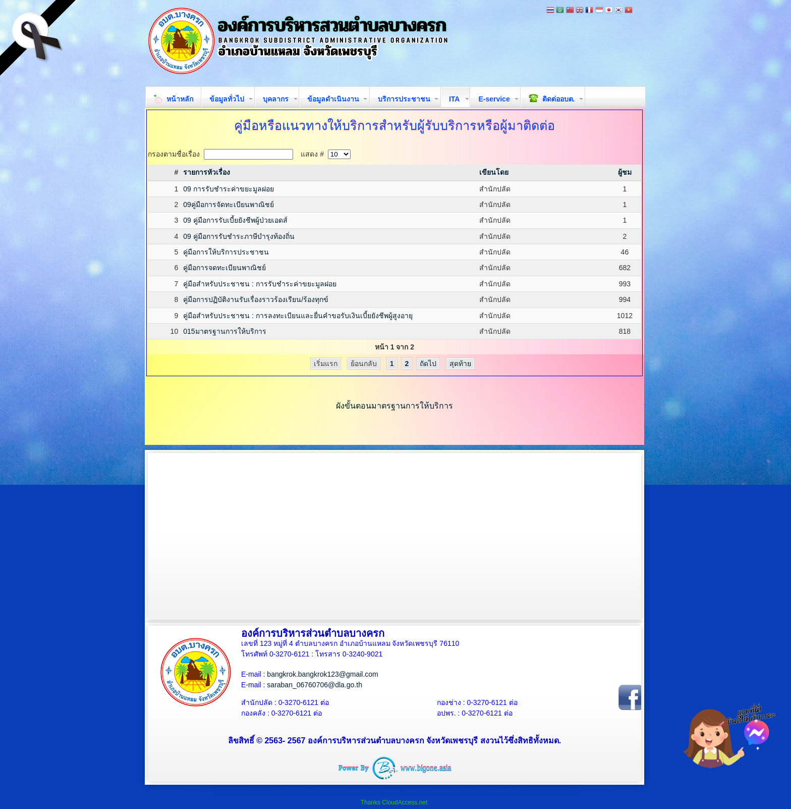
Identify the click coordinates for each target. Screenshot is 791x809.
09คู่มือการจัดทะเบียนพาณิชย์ (228, 204)
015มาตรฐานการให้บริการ (224, 331)
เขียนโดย (493, 172)
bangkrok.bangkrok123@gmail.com (322, 674)
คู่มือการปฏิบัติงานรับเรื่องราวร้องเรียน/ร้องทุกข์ (255, 299)
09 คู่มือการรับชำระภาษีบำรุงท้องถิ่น (238, 236)
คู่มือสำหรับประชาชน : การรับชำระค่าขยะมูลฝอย (259, 284)
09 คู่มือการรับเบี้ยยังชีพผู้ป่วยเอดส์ (235, 220)
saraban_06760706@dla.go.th (314, 685)
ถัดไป (428, 364)
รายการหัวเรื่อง (206, 172)
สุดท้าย (460, 364)
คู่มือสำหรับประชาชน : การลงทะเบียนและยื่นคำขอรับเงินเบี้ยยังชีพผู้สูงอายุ (298, 316)
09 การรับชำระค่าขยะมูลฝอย (228, 189)
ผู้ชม (625, 172)
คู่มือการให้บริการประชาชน (226, 252)
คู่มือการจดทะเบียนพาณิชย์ (224, 268)
